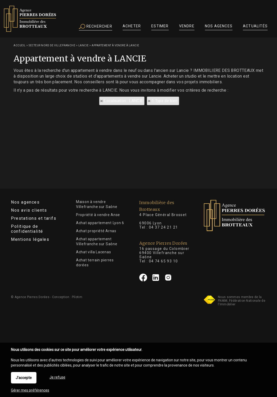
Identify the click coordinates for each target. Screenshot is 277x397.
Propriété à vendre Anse (98, 215)
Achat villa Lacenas (93, 252)
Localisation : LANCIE (123, 100)
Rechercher (95, 26)
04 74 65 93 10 (163, 261)
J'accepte (24, 378)
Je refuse (57, 377)
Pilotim (77, 297)
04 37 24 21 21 (163, 227)
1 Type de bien (165, 100)
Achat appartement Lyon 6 (100, 223)
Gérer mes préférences (30, 390)
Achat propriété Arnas (96, 231)
